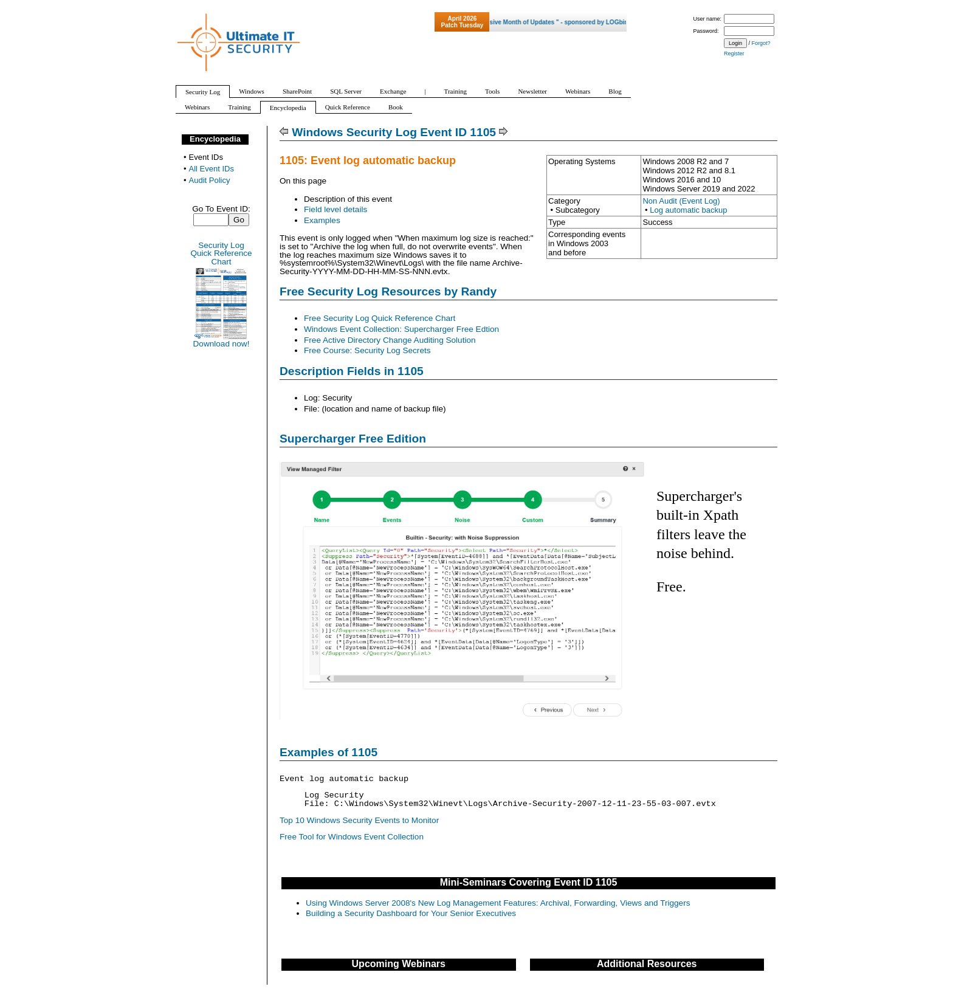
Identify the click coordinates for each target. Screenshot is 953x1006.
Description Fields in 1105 (352, 371)
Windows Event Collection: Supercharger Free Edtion (401, 329)
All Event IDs (211, 168)
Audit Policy (209, 180)
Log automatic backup (688, 210)
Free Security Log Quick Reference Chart (379, 318)
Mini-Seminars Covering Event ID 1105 (529, 882)
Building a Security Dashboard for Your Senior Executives (411, 913)
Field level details (335, 209)
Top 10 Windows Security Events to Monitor (359, 820)
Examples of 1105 (328, 752)
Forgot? (761, 43)
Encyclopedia (215, 138)
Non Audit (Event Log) (681, 200)
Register (734, 53)
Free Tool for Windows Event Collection (352, 836)
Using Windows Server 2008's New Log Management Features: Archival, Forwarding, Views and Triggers (498, 903)
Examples (322, 220)
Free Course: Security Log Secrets (367, 350)
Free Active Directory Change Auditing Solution (390, 340)
